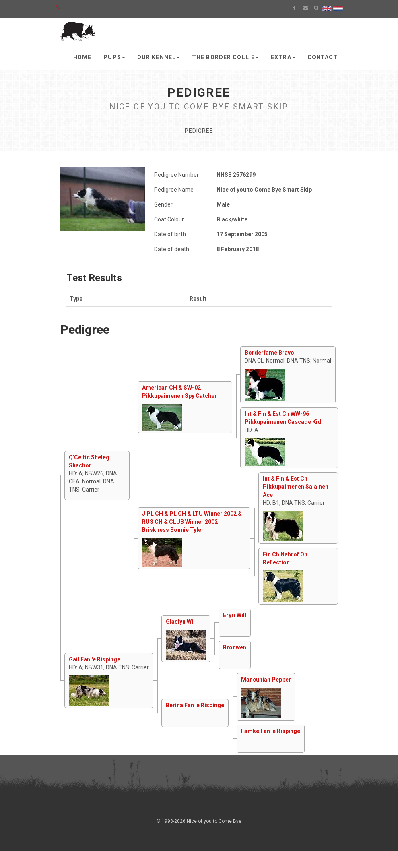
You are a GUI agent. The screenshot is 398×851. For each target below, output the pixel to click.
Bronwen (234, 647)
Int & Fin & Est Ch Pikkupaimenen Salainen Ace (295, 486)
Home (82, 57)
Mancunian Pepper (266, 679)
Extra (283, 57)
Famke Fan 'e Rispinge (270, 731)
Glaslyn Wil (180, 621)
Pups (114, 57)
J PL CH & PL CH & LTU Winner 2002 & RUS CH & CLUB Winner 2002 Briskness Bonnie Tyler (192, 521)
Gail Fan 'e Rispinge (94, 659)
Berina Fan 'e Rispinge (195, 705)
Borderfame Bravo (269, 352)
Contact (322, 57)
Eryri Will (234, 615)
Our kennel (158, 57)
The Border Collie (225, 57)
